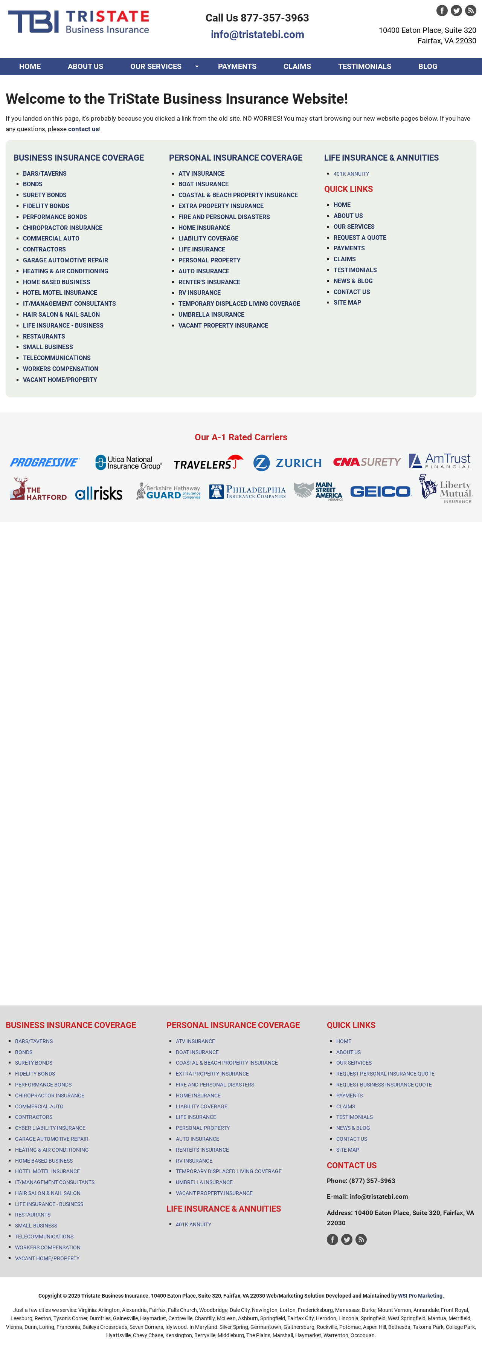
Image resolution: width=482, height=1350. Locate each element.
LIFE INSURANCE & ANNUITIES (381, 157)
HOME (30, 66)
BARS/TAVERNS (45, 173)
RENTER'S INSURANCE (209, 282)
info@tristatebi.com (257, 34)
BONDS (33, 184)
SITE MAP (347, 302)
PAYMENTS (237, 66)
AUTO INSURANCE (203, 271)
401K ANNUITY (351, 174)
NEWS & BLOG (353, 281)
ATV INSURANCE (201, 173)
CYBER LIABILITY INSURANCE (50, 1128)
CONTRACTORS (44, 249)
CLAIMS (297, 66)
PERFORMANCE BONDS (55, 217)
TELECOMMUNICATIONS (57, 358)
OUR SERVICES (156, 66)
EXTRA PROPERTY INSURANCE (221, 206)
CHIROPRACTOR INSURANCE (62, 227)
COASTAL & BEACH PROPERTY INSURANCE (238, 195)
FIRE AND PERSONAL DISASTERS (224, 217)
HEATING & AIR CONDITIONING (65, 271)
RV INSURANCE (199, 292)
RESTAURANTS (44, 336)
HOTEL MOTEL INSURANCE (60, 292)
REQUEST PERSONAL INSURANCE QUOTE (385, 1074)
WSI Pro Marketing (420, 1296)
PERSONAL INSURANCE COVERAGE (235, 157)
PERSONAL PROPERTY (209, 260)
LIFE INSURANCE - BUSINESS (63, 325)
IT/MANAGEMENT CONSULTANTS (69, 303)
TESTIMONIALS (364, 66)
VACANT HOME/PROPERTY (60, 379)
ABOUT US (85, 66)
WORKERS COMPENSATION (60, 368)
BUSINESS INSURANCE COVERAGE (79, 157)
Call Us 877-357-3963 (257, 18)
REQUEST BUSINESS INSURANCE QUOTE (384, 1085)
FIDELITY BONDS (46, 206)
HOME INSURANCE (204, 227)
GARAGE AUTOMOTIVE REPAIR (65, 260)
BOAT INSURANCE (203, 184)
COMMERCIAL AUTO (51, 238)
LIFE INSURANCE (201, 249)
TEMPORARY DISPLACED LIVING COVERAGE (239, 303)
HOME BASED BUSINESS (56, 282)
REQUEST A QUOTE (360, 237)
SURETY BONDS (45, 195)
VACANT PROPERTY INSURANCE (223, 325)
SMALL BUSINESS (48, 347)
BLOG (428, 66)
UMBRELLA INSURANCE (211, 314)
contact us (83, 129)
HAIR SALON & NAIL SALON (61, 314)
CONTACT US (41, 83)
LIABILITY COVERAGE (208, 238)
